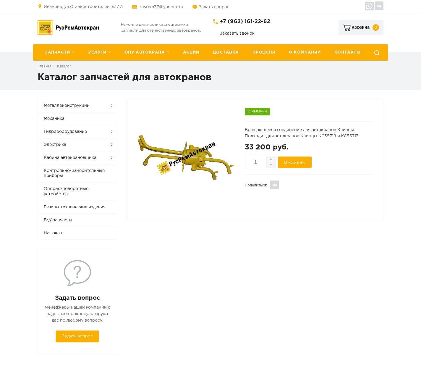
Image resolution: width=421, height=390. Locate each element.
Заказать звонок (237, 33)
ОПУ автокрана (144, 52)
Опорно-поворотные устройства (66, 191)
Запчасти (57, 52)
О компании (304, 52)
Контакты (347, 52)
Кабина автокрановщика (70, 157)
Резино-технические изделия (75, 207)
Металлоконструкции (67, 105)
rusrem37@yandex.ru (161, 7)
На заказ (53, 233)
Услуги (97, 52)
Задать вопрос (214, 7)
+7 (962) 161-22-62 (245, 21)
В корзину (295, 162)
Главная (44, 66)
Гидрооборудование (65, 131)
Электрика (55, 144)
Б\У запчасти (58, 220)
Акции (191, 52)
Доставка (226, 52)
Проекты (263, 52)
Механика (54, 118)
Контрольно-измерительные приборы (74, 173)
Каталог (64, 66)
